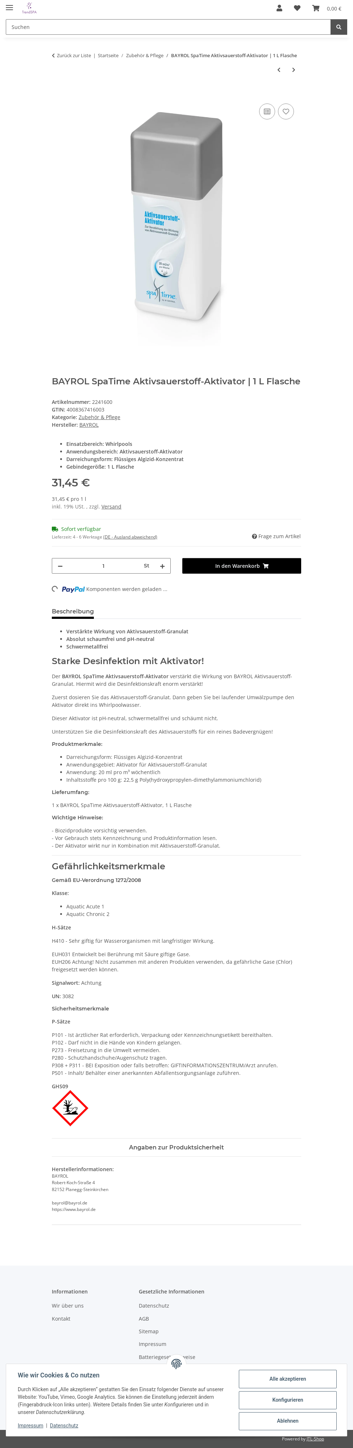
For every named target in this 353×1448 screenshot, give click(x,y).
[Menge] (103, 565)
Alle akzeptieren (287, 1379)
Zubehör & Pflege (99, 417)
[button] (279, 8)
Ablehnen (287, 1421)
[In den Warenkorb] (57, 94)
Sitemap (149, 1331)
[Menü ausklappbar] (9, 4)
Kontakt (61, 1318)
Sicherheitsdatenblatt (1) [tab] (142, 611)
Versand (111, 506)
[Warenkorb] (326, 8)
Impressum (30, 1425)
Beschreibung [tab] (73, 611)
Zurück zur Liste (74, 55)
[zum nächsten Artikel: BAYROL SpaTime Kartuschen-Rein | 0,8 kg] (293, 69)
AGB (144, 1318)
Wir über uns (68, 1305)
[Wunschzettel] (297, 8)
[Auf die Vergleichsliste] (267, 111)
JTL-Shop (315, 1439)
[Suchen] (168, 27)
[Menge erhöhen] (162, 565)
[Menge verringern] (60, 565)
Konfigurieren (287, 1400)
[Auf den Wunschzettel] (286, 111)
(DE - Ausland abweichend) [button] (130, 537)
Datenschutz (64, 1425)
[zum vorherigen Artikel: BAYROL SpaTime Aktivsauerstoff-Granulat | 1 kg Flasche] (278, 69)
